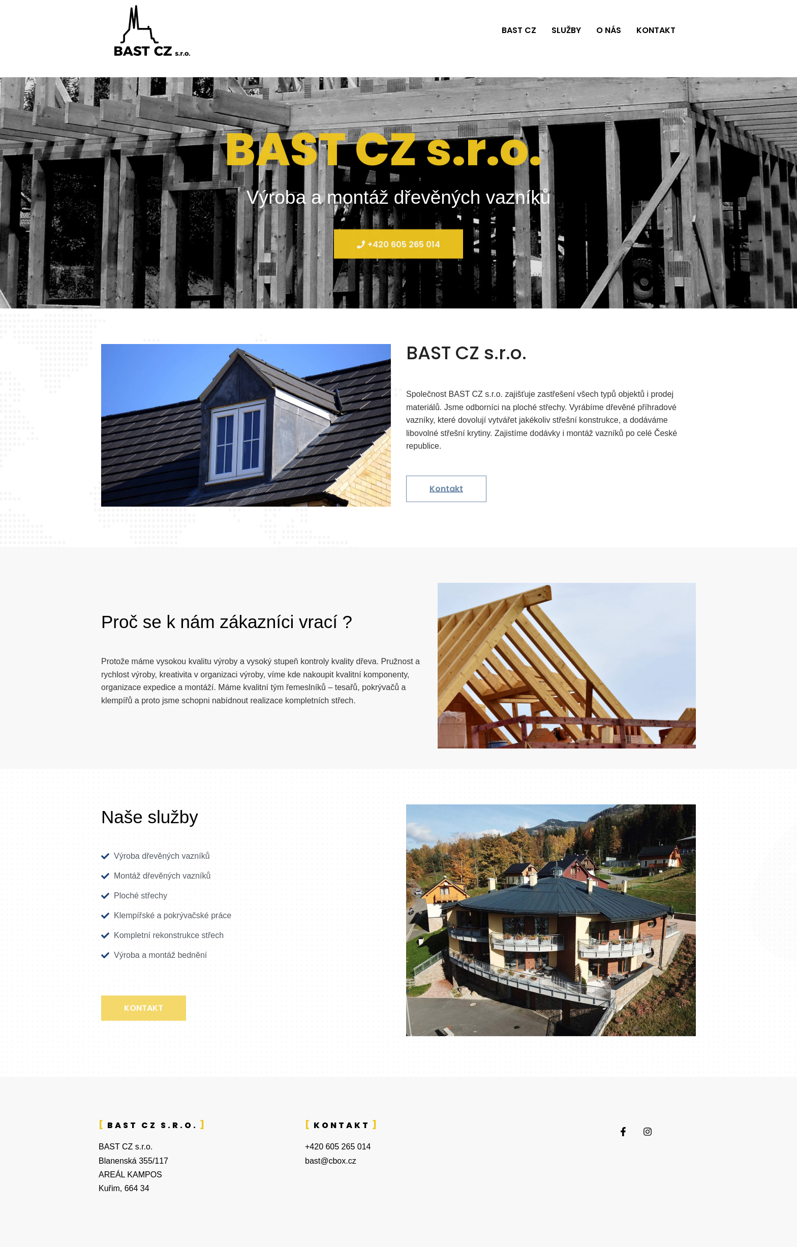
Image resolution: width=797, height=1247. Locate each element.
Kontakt (656, 30)
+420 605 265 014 (338, 1146)
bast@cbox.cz (330, 1161)
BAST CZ (519, 30)
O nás (608, 30)
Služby (566, 30)
